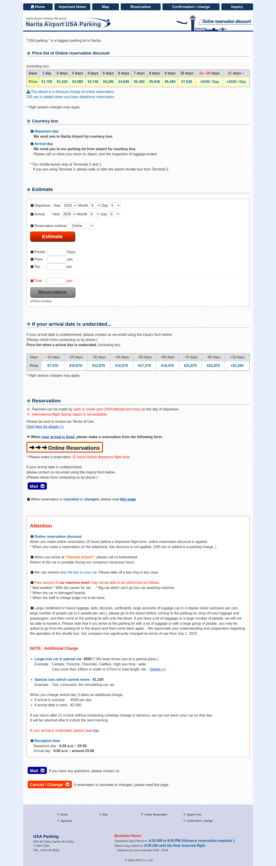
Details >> (158, 669)
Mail (37, 486)
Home (38, 7)
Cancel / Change (50, 784)
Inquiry (237, 7)
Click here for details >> (45, 427)
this (96, 730)
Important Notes (72, 7)
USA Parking (46, 836)
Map (105, 7)
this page (128, 499)
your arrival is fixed (58, 437)
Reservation (140, 7)
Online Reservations (64, 448)
